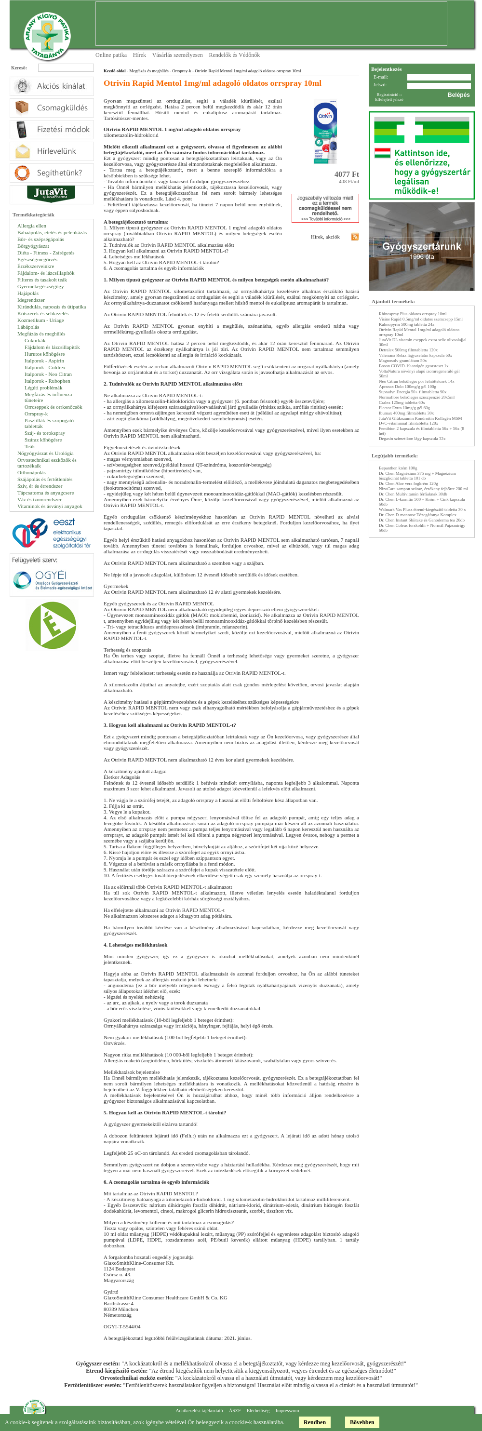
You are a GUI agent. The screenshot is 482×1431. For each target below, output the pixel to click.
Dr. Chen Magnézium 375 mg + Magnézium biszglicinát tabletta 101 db (417, 476)
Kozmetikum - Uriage (40, 320)
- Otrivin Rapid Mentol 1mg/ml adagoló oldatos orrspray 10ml (246, 70)
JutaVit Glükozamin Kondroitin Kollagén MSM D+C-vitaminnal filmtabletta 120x (420, 421)
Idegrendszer (31, 300)
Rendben (315, 1422)
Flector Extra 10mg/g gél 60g (404, 407)
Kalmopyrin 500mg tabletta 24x (406, 324)
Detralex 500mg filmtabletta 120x (408, 350)
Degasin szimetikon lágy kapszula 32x (412, 438)
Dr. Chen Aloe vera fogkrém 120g (408, 483)
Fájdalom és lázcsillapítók (52, 347)
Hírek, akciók (325, 237)
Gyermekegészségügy (40, 286)
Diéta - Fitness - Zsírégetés (46, 252)
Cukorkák (35, 340)
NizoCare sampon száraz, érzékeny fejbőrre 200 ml (423, 488)
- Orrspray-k (180, 70)
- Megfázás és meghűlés (147, 70)
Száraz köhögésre (43, 439)
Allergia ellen (31, 225)
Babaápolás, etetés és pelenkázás (52, 232)
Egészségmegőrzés (37, 259)
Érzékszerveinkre (35, 266)
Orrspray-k (36, 413)
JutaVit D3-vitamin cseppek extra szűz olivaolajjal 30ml (423, 342)
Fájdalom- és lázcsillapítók (46, 273)
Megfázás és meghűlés (41, 333)
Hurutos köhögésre (45, 354)
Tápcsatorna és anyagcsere (45, 492)
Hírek (139, 55)
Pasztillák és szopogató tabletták (49, 423)
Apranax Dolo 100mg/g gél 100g (407, 386)
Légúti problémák (44, 387)
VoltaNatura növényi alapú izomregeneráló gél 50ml (419, 373)
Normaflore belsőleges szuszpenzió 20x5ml (417, 397)
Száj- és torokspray (45, 433)
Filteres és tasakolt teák (42, 279)
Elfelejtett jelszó (389, 99)
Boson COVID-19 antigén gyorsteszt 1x (413, 365)
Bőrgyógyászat (33, 246)
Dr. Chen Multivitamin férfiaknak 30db (413, 494)
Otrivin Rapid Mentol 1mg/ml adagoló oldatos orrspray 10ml (419, 332)
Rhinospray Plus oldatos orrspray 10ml (413, 313)
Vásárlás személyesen (177, 55)
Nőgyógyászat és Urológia (45, 453)
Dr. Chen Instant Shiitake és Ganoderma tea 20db (422, 520)
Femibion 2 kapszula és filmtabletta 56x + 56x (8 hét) (421, 431)
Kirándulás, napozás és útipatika (51, 306)
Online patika (111, 55)
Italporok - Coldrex (45, 367)
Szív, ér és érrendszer (39, 486)
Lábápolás (28, 327)
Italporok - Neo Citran (48, 374)
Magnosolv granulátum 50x (403, 360)
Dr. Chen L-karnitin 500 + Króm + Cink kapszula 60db (422, 502)
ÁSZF (235, 1410)
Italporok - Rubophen (47, 381)
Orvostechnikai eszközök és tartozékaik (47, 462)
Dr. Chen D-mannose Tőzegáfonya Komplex (417, 514)
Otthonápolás (31, 472)
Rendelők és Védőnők (234, 55)
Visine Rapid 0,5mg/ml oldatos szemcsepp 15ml (421, 319)
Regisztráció (387, 94)
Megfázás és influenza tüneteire (48, 397)
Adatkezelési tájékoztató (199, 1410)
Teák (30, 446)
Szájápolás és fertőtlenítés (44, 479)
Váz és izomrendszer (39, 499)
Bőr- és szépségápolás (40, 239)
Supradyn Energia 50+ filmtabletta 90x (412, 391)
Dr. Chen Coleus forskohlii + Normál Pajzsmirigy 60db (422, 528)
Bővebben (362, 1422)
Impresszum (287, 1410)
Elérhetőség (258, 1410)
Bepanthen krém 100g (398, 468)
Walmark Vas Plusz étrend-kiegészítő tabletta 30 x (422, 509)
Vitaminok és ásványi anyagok (49, 506)
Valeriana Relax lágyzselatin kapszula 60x (415, 355)
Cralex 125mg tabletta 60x (402, 402)
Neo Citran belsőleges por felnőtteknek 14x (417, 381)
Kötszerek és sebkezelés (42, 313)
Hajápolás (28, 293)
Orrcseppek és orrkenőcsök (53, 407)
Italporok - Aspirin (44, 360)
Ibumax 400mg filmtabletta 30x (406, 413)
